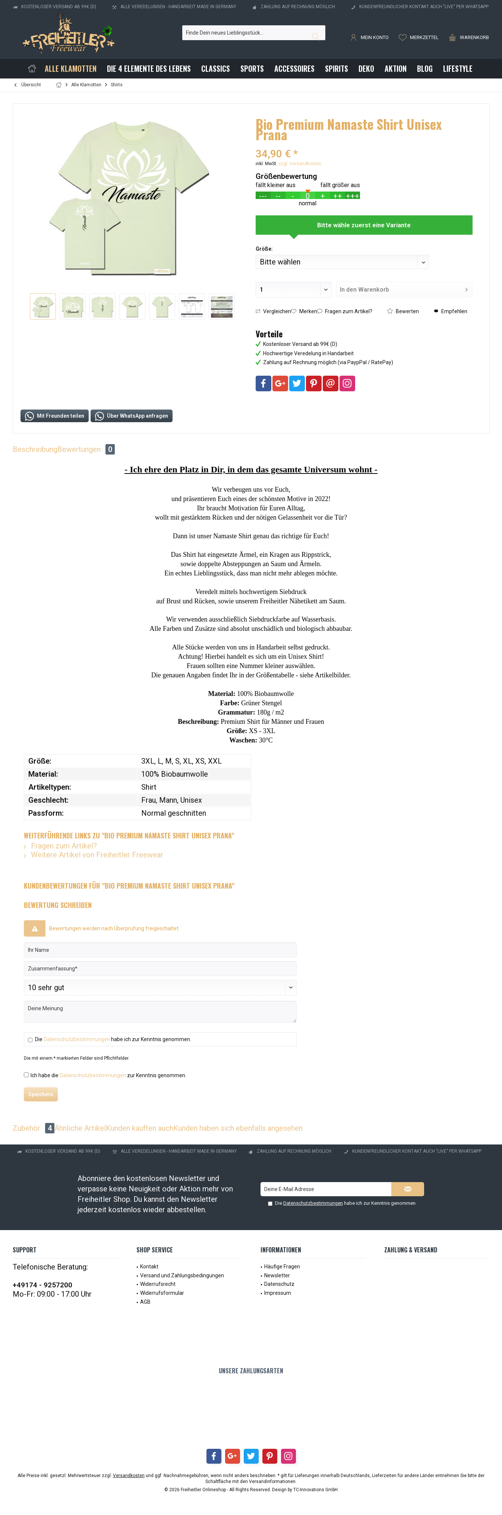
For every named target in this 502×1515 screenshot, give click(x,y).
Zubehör (33, 1128)
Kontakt (149, 1267)
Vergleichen (273, 311)
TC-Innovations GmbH (315, 1489)
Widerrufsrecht (158, 1284)
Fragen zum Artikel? (344, 311)
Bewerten (403, 311)
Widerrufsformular (162, 1293)
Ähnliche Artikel (80, 1128)
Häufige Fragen (282, 1267)
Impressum (277, 1293)
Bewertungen (86, 449)
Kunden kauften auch (139, 1128)
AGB (145, 1302)
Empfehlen (450, 311)
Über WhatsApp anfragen (131, 416)
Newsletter (277, 1275)
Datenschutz (279, 1284)
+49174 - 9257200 (42, 1285)
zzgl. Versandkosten (299, 163)
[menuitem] (467, 37)
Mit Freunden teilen (54, 416)
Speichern (40, 1094)
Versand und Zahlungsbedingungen (182, 1275)
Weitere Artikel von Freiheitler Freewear (93, 854)
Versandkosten (129, 1475)
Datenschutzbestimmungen (77, 1039)
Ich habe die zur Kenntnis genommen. (108, 1075)
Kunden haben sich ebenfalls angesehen (238, 1128)
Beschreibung (35, 449)
